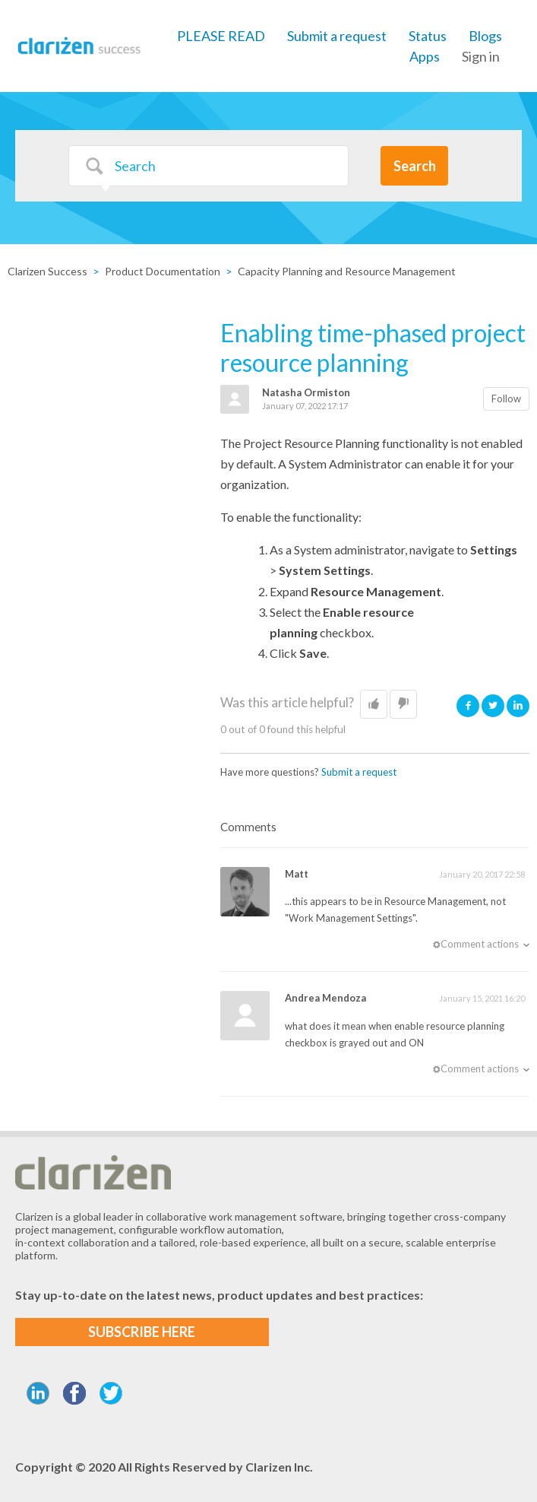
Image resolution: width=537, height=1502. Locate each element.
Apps (424, 56)
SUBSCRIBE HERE (141, 1331)
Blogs (485, 35)
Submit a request (337, 35)
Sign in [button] (481, 56)
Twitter (493, 705)
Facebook (467, 705)
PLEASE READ (221, 35)
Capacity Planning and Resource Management (347, 271)
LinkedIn (518, 705)
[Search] (208, 165)
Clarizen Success (47, 271)
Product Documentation (162, 271)
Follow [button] (506, 398)
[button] (373, 704)
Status (428, 35)
